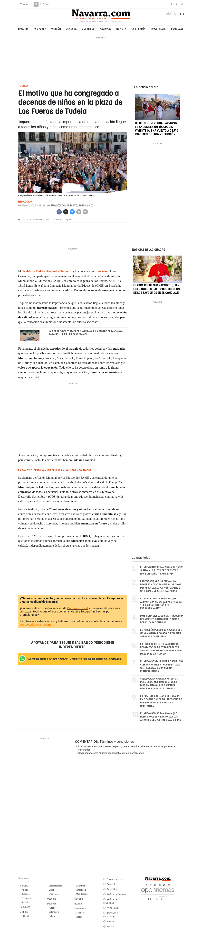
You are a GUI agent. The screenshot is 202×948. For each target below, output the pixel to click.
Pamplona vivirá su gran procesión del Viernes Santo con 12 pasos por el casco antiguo (161, 619)
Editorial (25, 916)
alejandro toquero (62, 219)
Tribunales (26, 898)
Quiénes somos (114, 879)
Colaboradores (55, 886)
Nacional (105, 28)
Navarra (23, 28)
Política (24, 890)
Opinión (56, 28)
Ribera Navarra (41, 219)
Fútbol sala (81, 890)
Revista (121, 28)
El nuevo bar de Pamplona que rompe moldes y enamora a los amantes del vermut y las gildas (160, 716)
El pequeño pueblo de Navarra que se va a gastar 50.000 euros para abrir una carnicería (161, 633)
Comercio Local (77, 608)
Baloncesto (54, 912)
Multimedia (158, 28)
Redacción (25, 201)
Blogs (51, 890)
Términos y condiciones (117, 742)
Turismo (111, 921)
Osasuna (71, 28)
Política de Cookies (116, 894)
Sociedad (25, 902)
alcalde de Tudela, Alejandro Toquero (46, 271)
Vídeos (79, 917)
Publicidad (112, 889)
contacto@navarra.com (35, 624)
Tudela (27, 219)
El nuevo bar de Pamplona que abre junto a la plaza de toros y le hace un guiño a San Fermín (161, 570)
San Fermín (138, 28)
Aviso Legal (112, 908)
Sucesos (25, 894)
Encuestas (54, 894)
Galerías (80, 913)
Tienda (110, 926)
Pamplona (40, 28)
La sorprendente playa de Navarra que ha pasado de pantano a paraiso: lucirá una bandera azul (86, 333)
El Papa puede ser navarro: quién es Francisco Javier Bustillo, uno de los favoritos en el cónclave (157, 289)
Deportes (88, 28)
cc (169, 884)
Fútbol (52, 908)
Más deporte (82, 894)
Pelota (52, 916)
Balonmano (81, 886)
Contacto (111, 884)
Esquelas (177, 28)
